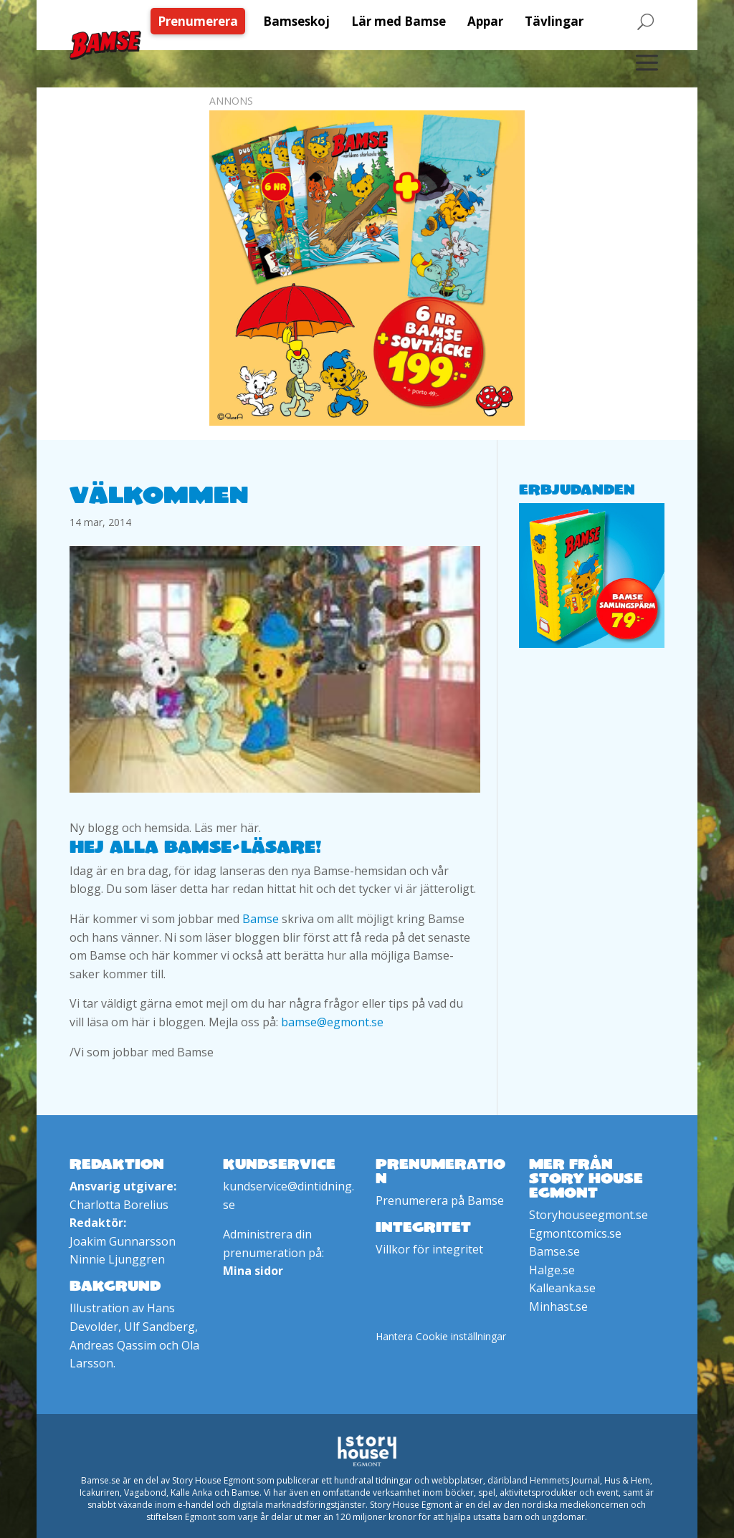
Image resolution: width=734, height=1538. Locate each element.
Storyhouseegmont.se (588, 1215)
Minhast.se (558, 1306)
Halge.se (552, 1270)
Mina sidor (253, 1271)
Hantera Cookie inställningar (441, 1336)
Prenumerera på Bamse (440, 1200)
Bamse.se (554, 1251)
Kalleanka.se (562, 1288)
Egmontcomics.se (575, 1233)
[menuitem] (201, 21)
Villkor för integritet (429, 1249)
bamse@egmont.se (332, 1022)
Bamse (260, 919)
